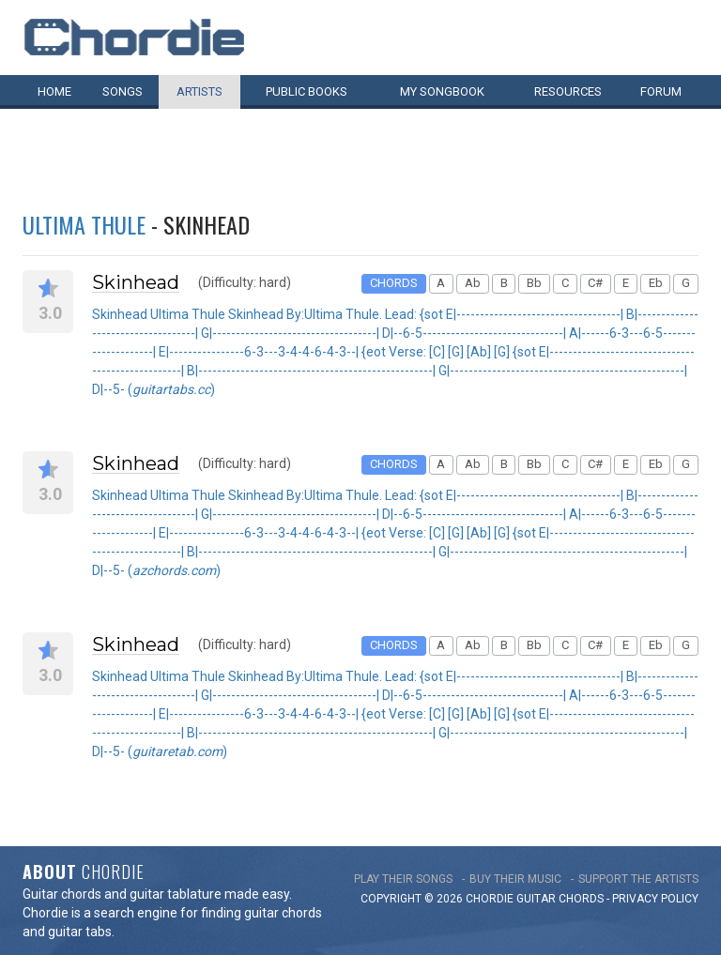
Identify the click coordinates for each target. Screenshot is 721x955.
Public (306, 91)
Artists (199, 91)
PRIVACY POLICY (655, 898)
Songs (122, 91)
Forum (661, 91)
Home (54, 91)
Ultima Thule (84, 224)
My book (442, 91)
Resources (568, 91)
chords (581, 898)
